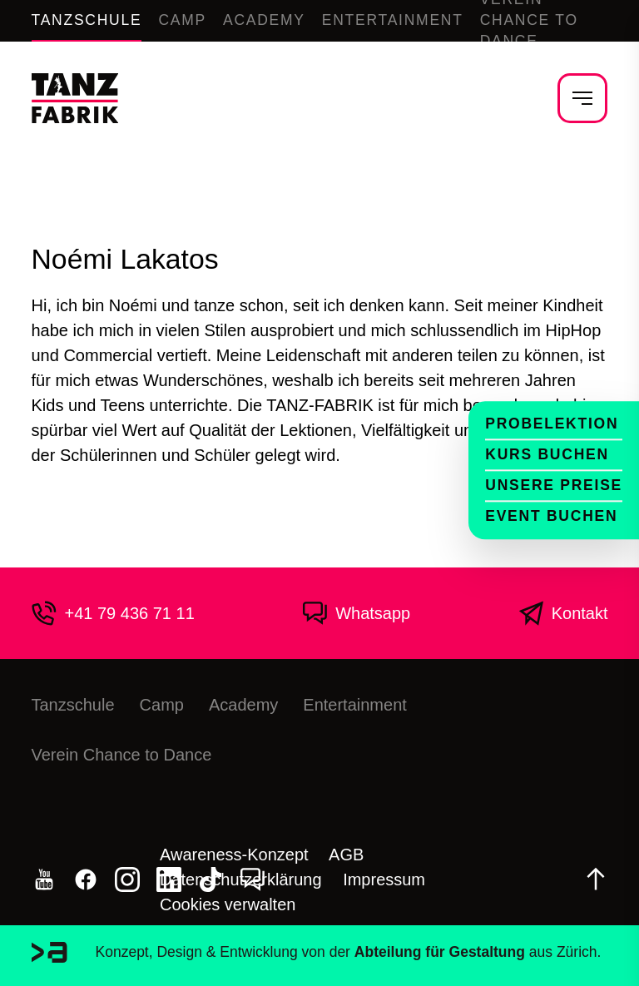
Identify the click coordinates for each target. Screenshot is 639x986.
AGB (346, 854)
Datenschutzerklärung (241, 879)
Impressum (384, 879)
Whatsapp (356, 613)
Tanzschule (87, 20)
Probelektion (551, 423)
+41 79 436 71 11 (113, 613)
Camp (182, 20)
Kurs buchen (547, 454)
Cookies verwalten (227, 904)
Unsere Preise (553, 485)
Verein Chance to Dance (122, 755)
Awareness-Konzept (234, 854)
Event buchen (551, 516)
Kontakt (563, 613)
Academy (264, 20)
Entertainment (392, 20)
